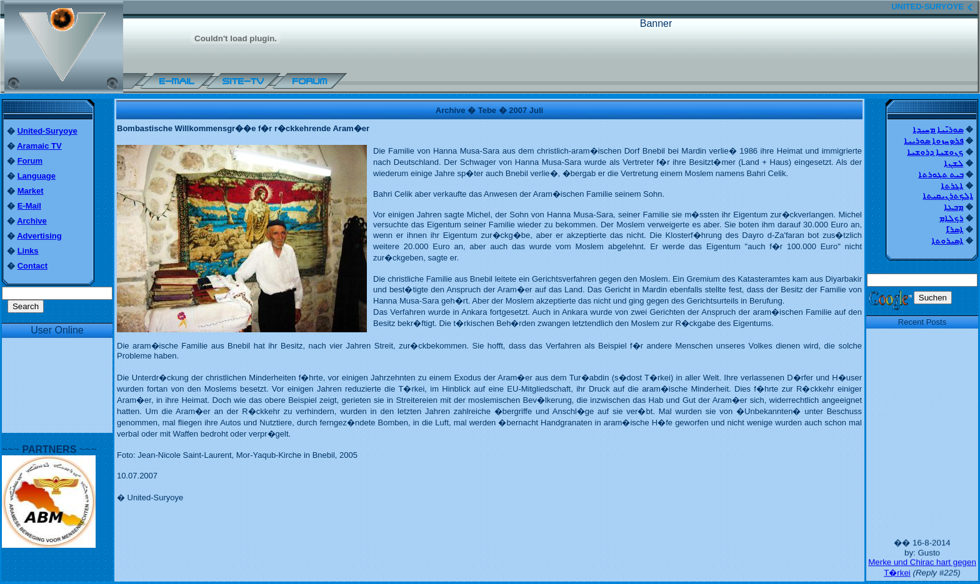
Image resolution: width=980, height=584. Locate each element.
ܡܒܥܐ (953, 207)
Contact (33, 265)
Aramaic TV (39, 146)
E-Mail (29, 205)
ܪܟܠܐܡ (951, 218)
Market (31, 190)
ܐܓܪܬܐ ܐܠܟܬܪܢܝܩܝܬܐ (947, 190)
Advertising (39, 235)
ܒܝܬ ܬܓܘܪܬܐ (941, 174)
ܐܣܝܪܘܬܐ (947, 240)
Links (28, 250)
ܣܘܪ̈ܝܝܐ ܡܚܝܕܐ (938, 129)
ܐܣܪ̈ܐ (954, 229)
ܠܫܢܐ (953, 163)
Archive (32, 220)
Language (37, 176)
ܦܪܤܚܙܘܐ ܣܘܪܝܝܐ (934, 141)
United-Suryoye (48, 131)
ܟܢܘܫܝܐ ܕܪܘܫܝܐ (935, 152)
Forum (30, 161)
